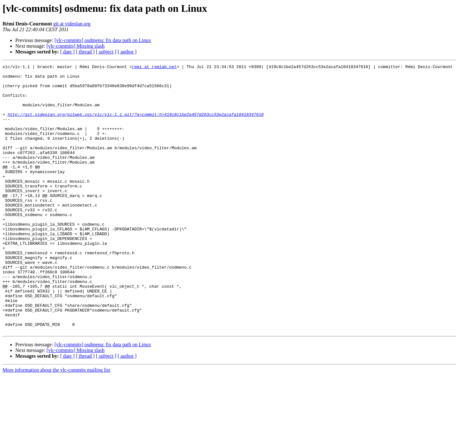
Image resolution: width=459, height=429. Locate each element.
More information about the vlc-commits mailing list (56, 423)
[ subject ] (106, 51)
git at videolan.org (72, 23)
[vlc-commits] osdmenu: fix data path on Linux (103, 40)
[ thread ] (85, 51)
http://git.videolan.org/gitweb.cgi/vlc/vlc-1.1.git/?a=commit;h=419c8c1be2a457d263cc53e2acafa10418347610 (136, 125)
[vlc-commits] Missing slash (76, 46)
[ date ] (67, 51)
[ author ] (127, 51)
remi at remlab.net (154, 67)
